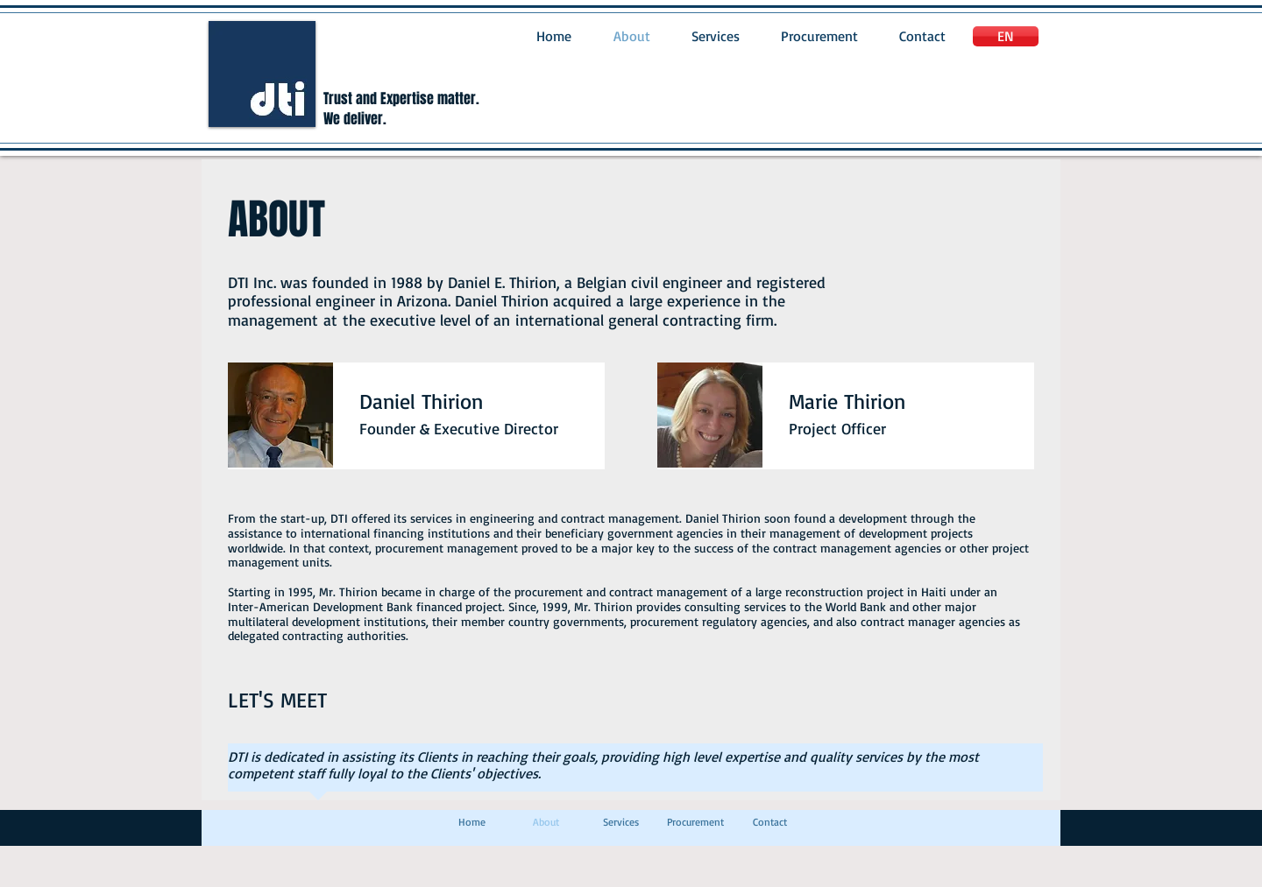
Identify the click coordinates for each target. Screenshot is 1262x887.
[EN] (1006, 36)
